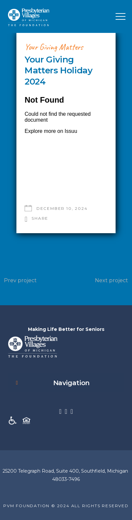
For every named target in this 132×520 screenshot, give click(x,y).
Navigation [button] (51, 382)
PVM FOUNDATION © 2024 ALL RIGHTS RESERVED (66, 505)
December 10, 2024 (62, 208)
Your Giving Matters (54, 46)
